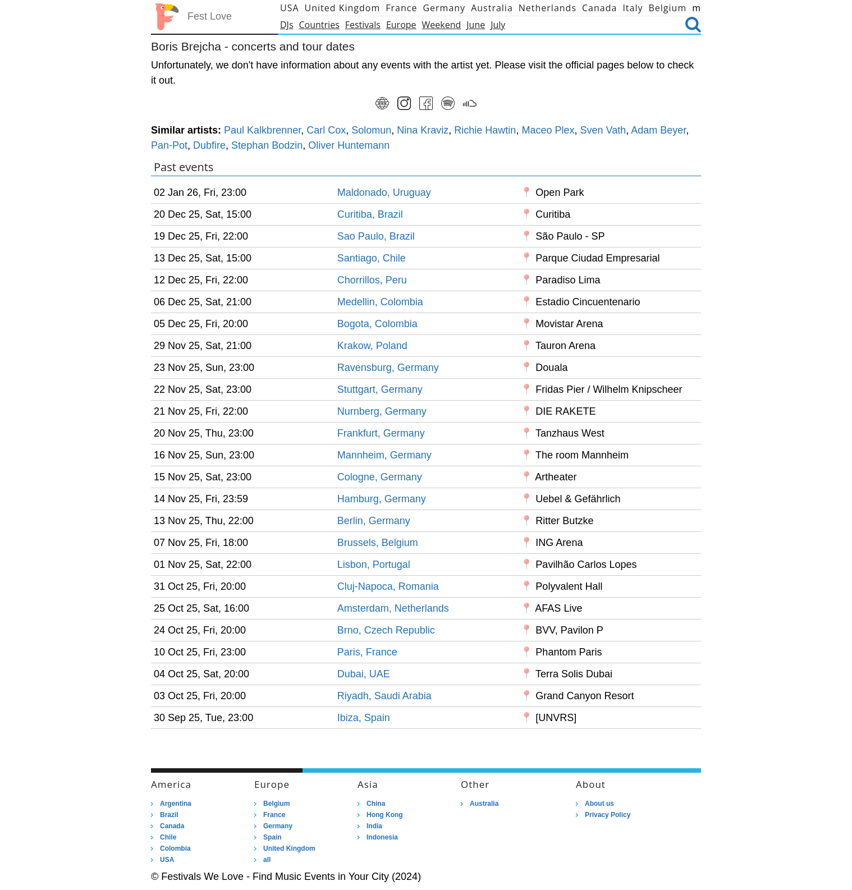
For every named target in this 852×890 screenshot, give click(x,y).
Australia (492, 8)
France (401, 8)
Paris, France (367, 652)
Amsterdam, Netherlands (393, 608)
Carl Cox (326, 130)
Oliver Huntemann (349, 145)
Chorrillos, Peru (372, 280)
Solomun (371, 130)
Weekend (441, 25)
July (498, 25)
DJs (287, 25)
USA (289, 8)
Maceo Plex (547, 130)
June (475, 25)
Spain (272, 837)
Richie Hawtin (485, 130)
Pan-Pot (169, 145)
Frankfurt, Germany (381, 433)
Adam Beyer (658, 130)
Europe (401, 25)
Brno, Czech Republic (386, 630)
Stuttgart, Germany (380, 389)
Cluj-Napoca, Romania (388, 586)
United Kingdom (343, 8)
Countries (319, 25)
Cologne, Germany (379, 477)
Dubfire (209, 145)
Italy (632, 8)
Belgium (668, 8)
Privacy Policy (607, 815)
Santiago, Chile (371, 258)
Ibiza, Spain (363, 717)
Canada (599, 8)
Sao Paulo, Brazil (376, 236)
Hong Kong (385, 815)
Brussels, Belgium (377, 542)
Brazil (169, 815)
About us (599, 804)
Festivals (363, 25)
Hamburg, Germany (381, 498)
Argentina (175, 804)
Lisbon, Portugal (373, 564)
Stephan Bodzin (267, 145)
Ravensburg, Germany (388, 367)
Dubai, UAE (363, 674)
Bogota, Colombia (377, 323)
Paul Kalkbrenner (262, 130)
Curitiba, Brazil (370, 214)
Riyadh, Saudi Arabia (384, 695)
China (376, 804)
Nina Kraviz (422, 130)
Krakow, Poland (372, 345)
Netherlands (547, 8)
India (374, 826)
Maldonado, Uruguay (384, 192)
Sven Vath (603, 130)
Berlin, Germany (373, 520)
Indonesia (382, 837)
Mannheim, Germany (384, 455)
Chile (168, 837)
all (267, 860)
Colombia (175, 848)
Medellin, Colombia (380, 302)
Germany (444, 8)
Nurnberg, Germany (382, 411)
